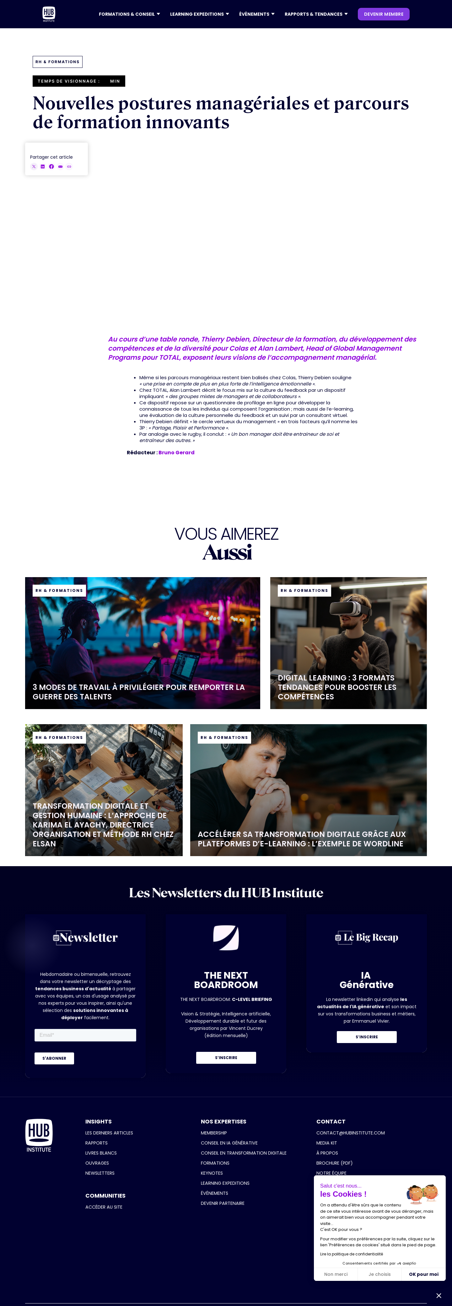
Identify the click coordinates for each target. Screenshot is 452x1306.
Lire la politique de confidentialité (351, 1254)
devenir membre (383, 14)
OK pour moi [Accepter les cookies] (424, 1274)
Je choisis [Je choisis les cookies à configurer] (380, 1274)
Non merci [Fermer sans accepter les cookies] (335, 1274)
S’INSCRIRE (226, 1057)
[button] (129, 14)
